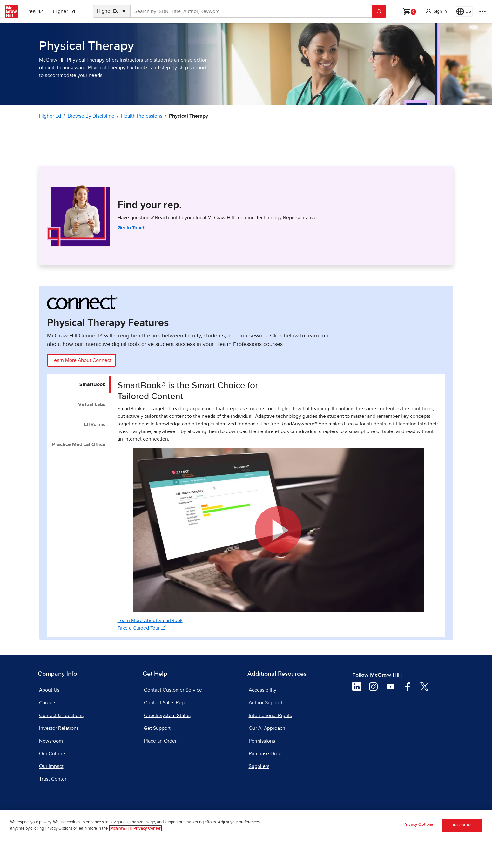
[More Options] (482, 11)
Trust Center (52, 779)
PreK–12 (34, 11)
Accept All (462, 828)
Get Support (157, 728)
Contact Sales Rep (164, 702)
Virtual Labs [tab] (91, 404)
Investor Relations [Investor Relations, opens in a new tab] (59, 728)
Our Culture (52, 753)
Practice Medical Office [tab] (78, 444)
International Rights (270, 715)
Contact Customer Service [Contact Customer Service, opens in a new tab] (173, 690)
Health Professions (141, 116)
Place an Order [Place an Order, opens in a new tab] (160, 740)
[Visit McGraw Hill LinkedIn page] (356, 686)
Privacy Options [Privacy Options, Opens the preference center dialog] (418, 827)
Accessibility (262, 690)
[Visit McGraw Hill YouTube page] (390, 686)
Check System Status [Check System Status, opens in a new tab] (167, 715)
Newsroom (51, 740)
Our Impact (51, 766)
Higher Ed (64, 11)
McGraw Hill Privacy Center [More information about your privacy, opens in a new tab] (135, 831)
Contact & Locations (61, 715)
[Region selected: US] (464, 11)
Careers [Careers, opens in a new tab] (47, 702)
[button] (435, 11)
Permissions (262, 740)
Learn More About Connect (81, 360)
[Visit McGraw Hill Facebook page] (407, 686)
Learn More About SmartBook (150, 620)
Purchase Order (266, 753)
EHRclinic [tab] (94, 424)
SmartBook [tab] (92, 384)
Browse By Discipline (91, 116)
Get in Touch (131, 227)
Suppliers (259, 766)
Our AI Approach (267, 728)
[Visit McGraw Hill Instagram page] (373, 686)
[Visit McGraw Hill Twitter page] (424, 686)
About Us (49, 690)
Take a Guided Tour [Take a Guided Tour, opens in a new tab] (142, 628)
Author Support (265, 702)
